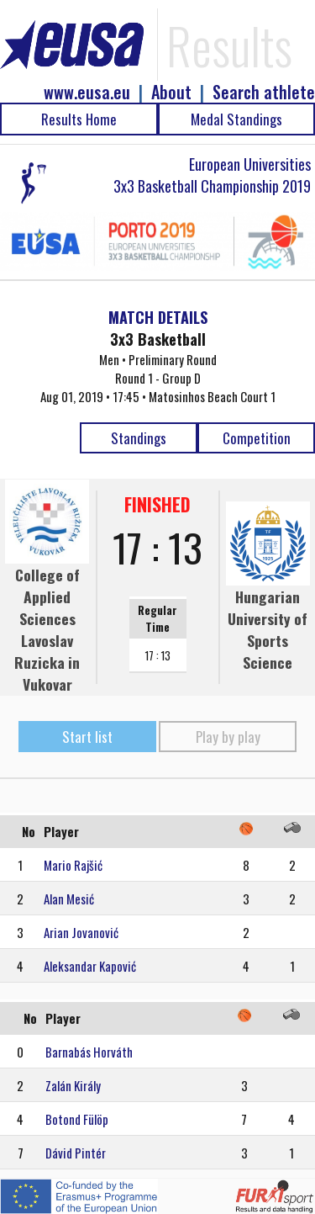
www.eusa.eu (87, 92)
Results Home (79, 119)
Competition (257, 437)
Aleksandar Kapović (90, 966)
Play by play (228, 736)
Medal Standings (236, 119)
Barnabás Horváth (89, 1051)
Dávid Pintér (75, 1152)
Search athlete (264, 92)
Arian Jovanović (81, 932)
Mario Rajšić (73, 865)
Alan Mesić (69, 898)
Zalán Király (73, 1085)
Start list (87, 736)
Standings (138, 437)
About (171, 92)
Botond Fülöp (76, 1119)
